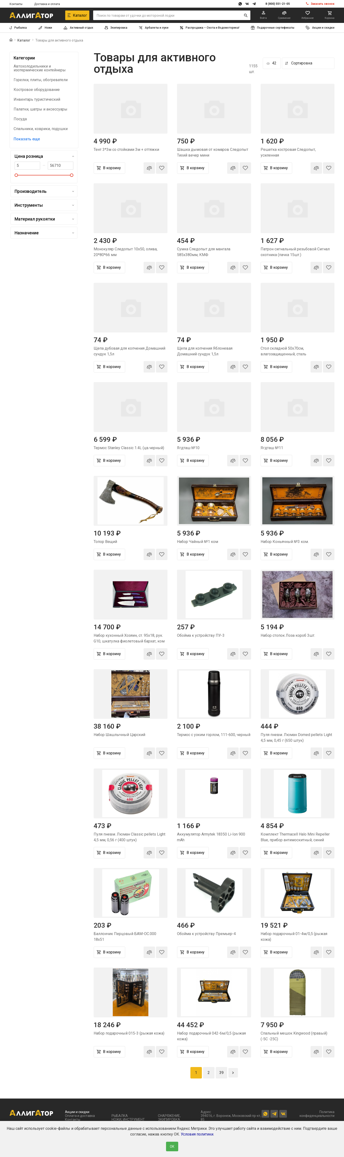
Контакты (16, 4)
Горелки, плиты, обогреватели (41, 80)
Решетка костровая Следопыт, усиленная (288, 152)
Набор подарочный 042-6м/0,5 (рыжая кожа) (211, 1036)
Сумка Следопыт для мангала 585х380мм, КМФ (203, 252)
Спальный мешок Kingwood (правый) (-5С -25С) (294, 1036)
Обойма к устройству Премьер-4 (206, 933)
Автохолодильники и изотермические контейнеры (40, 68)
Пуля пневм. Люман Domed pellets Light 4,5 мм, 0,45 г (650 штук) (296, 737)
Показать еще (27, 139)
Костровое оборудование (37, 90)
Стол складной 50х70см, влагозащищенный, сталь (283, 351)
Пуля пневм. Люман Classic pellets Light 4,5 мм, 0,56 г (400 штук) (129, 837)
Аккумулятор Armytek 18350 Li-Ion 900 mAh (211, 837)
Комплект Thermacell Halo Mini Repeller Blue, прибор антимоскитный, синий (295, 837)
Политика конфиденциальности (317, 1114)
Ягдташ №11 (272, 448)
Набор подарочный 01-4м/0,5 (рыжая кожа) (294, 936)
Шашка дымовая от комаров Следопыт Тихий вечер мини (212, 152)
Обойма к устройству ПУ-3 (201, 635)
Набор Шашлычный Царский (119, 734)
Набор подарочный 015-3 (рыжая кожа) (129, 1033)
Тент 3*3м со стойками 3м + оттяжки (126, 149)
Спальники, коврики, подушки (41, 129)
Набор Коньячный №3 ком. (285, 541)
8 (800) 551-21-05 (277, 3)
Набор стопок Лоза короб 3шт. (288, 635)
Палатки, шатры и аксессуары (40, 109)
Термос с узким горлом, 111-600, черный (213, 734)
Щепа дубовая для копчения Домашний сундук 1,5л (129, 351)
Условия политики (197, 1134)
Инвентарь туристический (37, 99)
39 (221, 1072)
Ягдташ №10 (188, 448)
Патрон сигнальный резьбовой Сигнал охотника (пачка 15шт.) (295, 252)
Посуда (20, 119)
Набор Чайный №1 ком (197, 541)
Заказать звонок (322, 3)
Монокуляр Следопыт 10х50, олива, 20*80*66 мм (125, 252)
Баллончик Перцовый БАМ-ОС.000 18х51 (125, 936)
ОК (172, 1146)
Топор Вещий (105, 541)
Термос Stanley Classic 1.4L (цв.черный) (129, 448)
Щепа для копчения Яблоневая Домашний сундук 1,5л (204, 351)
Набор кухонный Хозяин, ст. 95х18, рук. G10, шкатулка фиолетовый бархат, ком (129, 638)
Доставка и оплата (47, 4)
